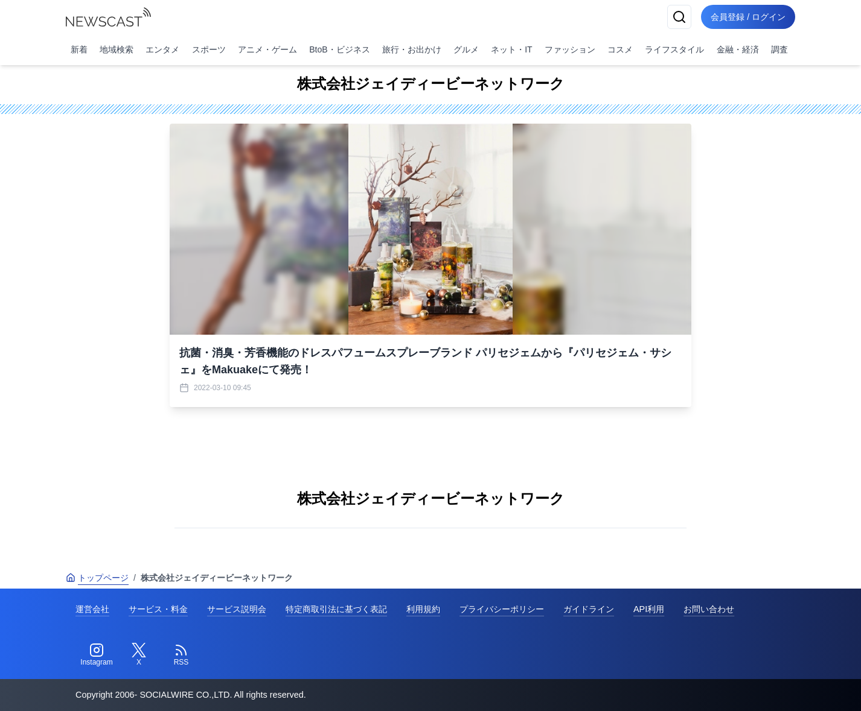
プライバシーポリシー (501, 609)
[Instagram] (96, 654)
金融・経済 (738, 49)
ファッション (570, 49)
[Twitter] (139, 654)
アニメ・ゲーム (267, 49)
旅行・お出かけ (411, 49)
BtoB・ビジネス (339, 49)
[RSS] (181, 654)
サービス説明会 (236, 609)
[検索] (679, 17)
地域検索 (116, 49)
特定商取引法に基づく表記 (336, 609)
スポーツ (209, 49)
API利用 (648, 609)
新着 (79, 49)
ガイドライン (588, 609)
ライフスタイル (674, 49)
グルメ (466, 49)
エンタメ (162, 49)
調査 (779, 49)
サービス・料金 (158, 609)
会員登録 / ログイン (748, 17)
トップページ (97, 578)
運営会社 (92, 609)
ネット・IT (511, 49)
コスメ (620, 49)
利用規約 (423, 609)
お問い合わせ (708, 609)
